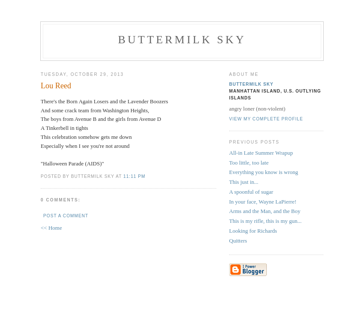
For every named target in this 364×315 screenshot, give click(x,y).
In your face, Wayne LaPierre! (262, 201)
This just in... (243, 182)
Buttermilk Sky (182, 39)
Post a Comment (65, 215)
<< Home (51, 228)
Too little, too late (249, 162)
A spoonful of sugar (251, 192)
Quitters (238, 240)
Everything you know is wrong (263, 172)
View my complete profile (266, 119)
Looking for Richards (253, 231)
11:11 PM (134, 176)
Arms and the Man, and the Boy (264, 211)
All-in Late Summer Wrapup (261, 153)
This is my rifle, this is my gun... (265, 221)
